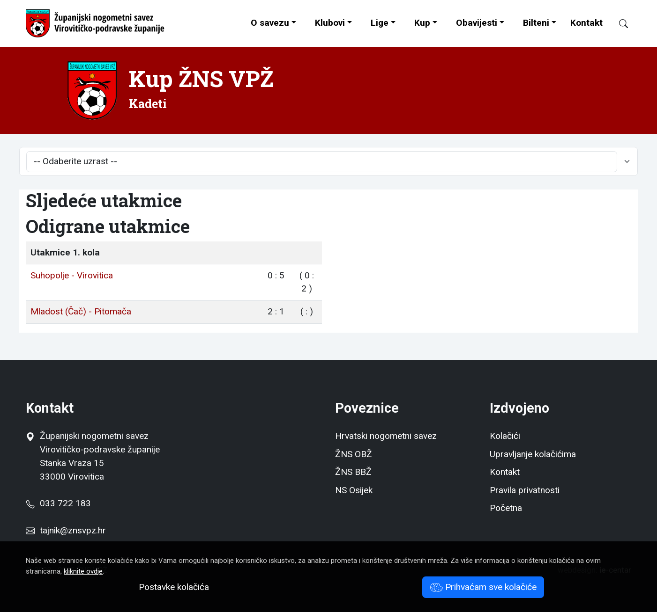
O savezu (270, 22)
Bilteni (536, 22)
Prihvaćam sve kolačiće (483, 587)
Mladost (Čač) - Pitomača (80, 311)
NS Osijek (354, 490)
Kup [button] (422, 22)
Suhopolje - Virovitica (71, 275)
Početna (506, 508)
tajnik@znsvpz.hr (73, 530)
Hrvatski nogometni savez (386, 435)
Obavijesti (476, 22)
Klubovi (330, 22)
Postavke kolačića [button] (174, 587)
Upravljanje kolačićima (533, 454)
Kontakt (586, 22)
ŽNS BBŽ (353, 471)
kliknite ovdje (83, 571)
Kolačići (505, 435)
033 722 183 (58, 503)
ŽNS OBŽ (353, 454)
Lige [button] (379, 22)
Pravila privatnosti (525, 490)
